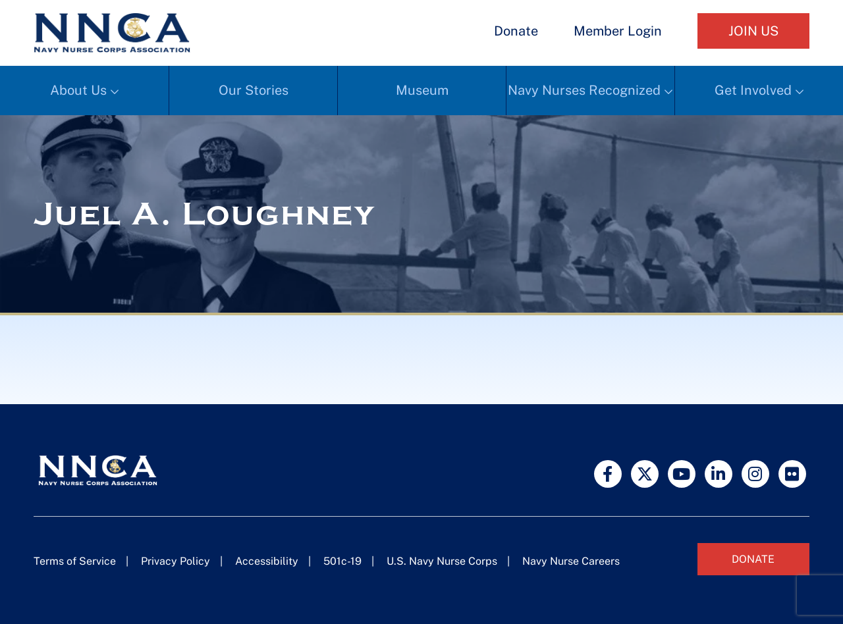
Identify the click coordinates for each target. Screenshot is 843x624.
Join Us (753, 31)
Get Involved (753, 90)
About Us (78, 90)
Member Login (618, 31)
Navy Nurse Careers (571, 561)
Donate (516, 31)
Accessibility (266, 561)
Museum (422, 90)
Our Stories (253, 90)
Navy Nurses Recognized (584, 90)
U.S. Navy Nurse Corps (442, 561)
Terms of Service (75, 561)
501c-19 (342, 561)
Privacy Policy (175, 561)
